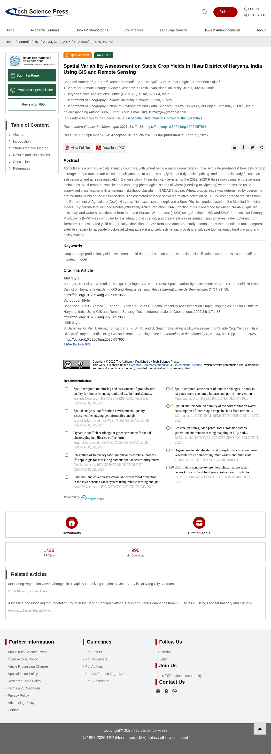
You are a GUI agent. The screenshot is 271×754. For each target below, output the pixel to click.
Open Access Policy (23, 659)
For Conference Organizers (106, 674)
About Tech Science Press (27, 652)
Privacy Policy (18, 695)
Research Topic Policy (24, 681)
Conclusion (21, 162)
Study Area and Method (30, 148)
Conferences (134, 30)
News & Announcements (221, 30)
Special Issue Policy (23, 674)
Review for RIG (33, 104)
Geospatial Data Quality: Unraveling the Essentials (164, 118)
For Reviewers (96, 659)
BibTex (67, 344)
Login (251, 9)
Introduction (22, 141)
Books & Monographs (92, 30)
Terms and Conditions (24, 688)
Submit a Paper (25, 75)
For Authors (94, 666)
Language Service (173, 30)
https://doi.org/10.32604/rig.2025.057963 (176, 127)
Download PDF (110, 148)
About (261, 30)
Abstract (19, 135)
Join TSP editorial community (180, 676)
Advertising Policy (21, 703)
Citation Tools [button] (199, 526)
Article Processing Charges (28, 666)
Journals (24, 42)
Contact (13, 710)
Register (254, 15)
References (21, 168)
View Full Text (78, 148)
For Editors (93, 652)
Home (9, 30)
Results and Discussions (31, 155)
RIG (36, 42)
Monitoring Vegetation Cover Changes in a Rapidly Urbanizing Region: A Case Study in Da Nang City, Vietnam (91, 584)
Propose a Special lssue (31, 90)
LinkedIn (164, 652)
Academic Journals (45, 30)
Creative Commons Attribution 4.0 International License (166, 365)
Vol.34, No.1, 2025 (56, 42)
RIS (87, 344)
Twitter (163, 659)
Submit (225, 12)
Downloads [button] (72, 526)
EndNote (79, 344)
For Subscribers (97, 681)
